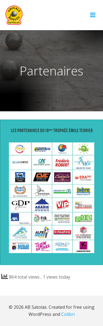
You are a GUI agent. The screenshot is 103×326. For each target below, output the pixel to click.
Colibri (68, 314)
